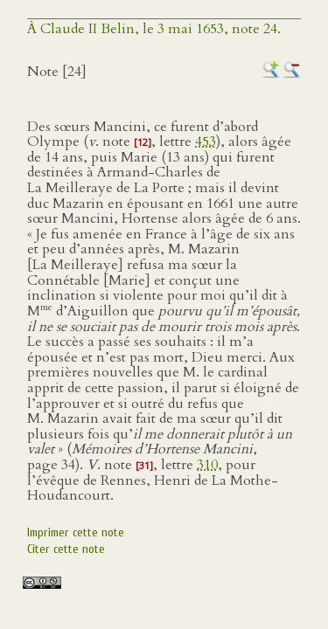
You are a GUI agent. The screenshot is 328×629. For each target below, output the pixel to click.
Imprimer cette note (75, 532)
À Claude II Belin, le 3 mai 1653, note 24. (154, 28)
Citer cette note (66, 549)
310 (207, 464)
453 (205, 141)
